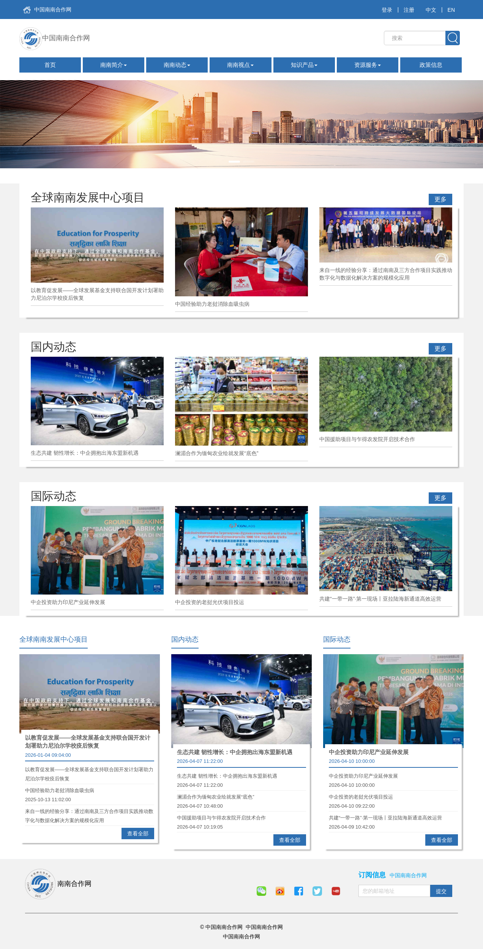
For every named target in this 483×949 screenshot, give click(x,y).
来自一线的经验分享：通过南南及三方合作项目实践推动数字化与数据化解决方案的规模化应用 (89, 812)
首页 (50, 65)
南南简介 (113, 65)
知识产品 (304, 65)
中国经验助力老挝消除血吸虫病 (89, 791)
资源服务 (367, 65)
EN (451, 10)
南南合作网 (58, 884)
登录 (387, 10)
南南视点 (240, 65)
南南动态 (177, 65)
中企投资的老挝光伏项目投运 (393, 798)
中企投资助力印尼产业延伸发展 (369, 752)
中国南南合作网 (47, 10)
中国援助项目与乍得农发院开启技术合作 (241, 818)
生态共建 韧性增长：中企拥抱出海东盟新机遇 (234, 752)
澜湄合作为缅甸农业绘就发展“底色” (241, 798)
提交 (441, 891)
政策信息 (431, 65)
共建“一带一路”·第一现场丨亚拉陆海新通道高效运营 (393, 818)
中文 (431, 10)
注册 (409, 10)
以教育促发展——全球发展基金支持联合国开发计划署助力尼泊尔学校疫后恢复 (87, 741)
